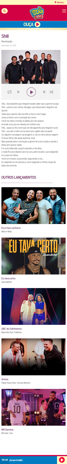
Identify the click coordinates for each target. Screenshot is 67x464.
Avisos (4, 379)
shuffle (52, 98)
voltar (17, 98)
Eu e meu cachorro (11, 227)
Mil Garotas (7, 429)
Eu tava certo (8, 278)
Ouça (28, 24)
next (44, 98)
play (31, 98)
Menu (64, 11)
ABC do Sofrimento (11, 328)
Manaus (60, 2)
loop (10, 98)
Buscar (4, 11)
